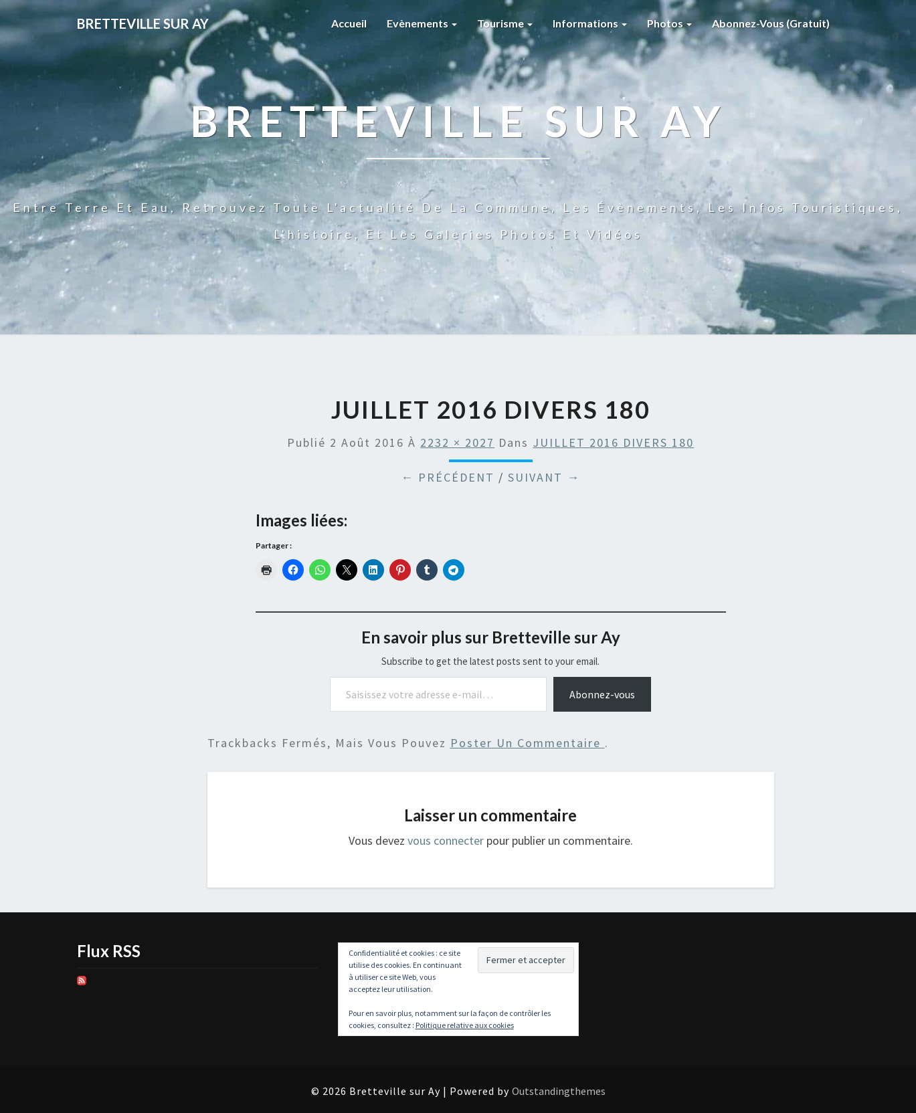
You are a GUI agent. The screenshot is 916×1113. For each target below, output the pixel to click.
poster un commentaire (527, 742)
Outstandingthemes (559, 1091)
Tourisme (505, 23)
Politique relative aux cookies (465, 1025)
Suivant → (544, 477)
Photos (669, 23)
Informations (590, 23)
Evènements (422, 23)
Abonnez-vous (602, 694)
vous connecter (445, 840)
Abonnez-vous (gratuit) (771, 23)
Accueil (349, 23)
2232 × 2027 (457, 442)
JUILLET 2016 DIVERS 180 (613, 442)
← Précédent (447, 477)
